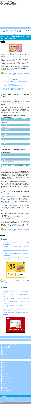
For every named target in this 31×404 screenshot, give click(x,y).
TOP (7, 30)
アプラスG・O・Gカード (6, 381)
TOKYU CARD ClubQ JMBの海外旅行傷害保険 (13, 83)
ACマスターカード (5, 373)
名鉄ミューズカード (5, 379)
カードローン (4, 351)
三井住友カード (5, 364)
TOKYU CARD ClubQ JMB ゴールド (8, 388)
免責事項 (3, 354)
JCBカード (4, 362)
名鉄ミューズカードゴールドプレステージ (9, 378)
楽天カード (4, 369)
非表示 (16, 79)
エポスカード (4, 387)
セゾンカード (4, 366)
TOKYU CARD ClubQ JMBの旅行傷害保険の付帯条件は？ (13, 88)
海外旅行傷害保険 (9, 84)
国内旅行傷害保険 (9, 87)
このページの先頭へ (16, 402)
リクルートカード (5, 376)
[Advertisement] (15, 17)
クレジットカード (5, 349)
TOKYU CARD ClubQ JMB (12, 224)
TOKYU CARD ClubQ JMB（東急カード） (10, 99)
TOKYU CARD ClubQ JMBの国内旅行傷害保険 (13, 85)
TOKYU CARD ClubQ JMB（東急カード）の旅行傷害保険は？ (14, 81)
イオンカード (4, 367)
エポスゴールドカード (6, 385)
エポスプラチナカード (6, 383)
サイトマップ (4, 396)
